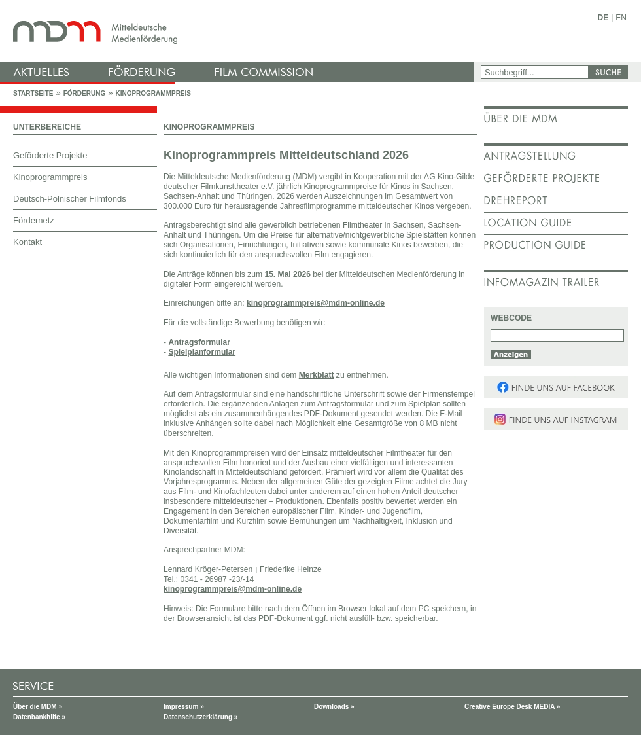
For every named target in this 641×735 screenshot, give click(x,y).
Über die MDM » (37, 706)
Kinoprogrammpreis (153, 93)
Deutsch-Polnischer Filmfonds (69, 199)
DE (603, 17)
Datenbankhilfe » (39, 717)
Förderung (84, 93)
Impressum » (184, 706)
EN (621, 17)
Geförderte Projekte (50, 155)
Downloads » (334, 706)
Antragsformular (199, 342)
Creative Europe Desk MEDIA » (512, 706)
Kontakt (27, 242)
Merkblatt (316, 375)
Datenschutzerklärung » (200, 717)
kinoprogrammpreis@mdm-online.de (316, 303)
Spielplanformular (201, 352)
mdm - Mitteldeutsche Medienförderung (238, 31)
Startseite (33, 93)
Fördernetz (33, 220)
